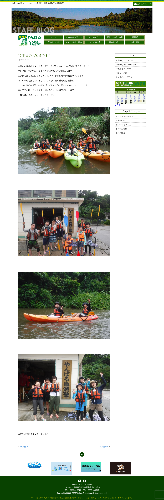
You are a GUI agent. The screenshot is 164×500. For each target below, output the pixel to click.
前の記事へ (23, 447)
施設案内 (135, 37)
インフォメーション (124, 116)
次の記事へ (104, 447)
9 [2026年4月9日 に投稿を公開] (130, 97)
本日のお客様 (121, 129)
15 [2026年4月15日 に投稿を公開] (126, 99)
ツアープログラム (94, 37)
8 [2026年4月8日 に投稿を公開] (126, 97)
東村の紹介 (120, 133)
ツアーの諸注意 (94, 42)
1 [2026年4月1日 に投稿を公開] (126, 95)
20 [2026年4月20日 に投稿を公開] (118, 101)
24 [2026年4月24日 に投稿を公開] (135, 101)
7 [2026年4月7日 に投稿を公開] (121, 97)
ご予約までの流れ (53, 42)
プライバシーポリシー (125, 77)
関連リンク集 (121, 73)
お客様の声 (120, 120)
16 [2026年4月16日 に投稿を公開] (131, 99)
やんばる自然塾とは (74, 37)
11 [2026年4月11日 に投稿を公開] (139, 97)
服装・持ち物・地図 (114, 37)
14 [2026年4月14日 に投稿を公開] (122, 99)
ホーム (53, 37)
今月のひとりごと (123, 124)
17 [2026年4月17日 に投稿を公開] (135, 99)
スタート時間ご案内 (74, 42)
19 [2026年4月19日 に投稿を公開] (144, 99)
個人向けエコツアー (124, 60)
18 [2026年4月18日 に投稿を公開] (139, 99)
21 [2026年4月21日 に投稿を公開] (122, 101)
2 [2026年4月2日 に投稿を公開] (130, 95)
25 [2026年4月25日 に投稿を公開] (139, 101)
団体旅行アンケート (124, 69)
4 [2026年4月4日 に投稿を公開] (139, 95)
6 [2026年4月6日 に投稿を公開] (117, 97)
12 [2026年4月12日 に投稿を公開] (144, 97)
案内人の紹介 (114, 42)
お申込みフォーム (142, 3)
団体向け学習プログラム (126, 64)
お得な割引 (134, 42)
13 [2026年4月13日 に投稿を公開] (118, 99)
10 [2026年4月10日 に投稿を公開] (135, 97)
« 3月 (117, 105)
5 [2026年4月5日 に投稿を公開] (143, 95)
